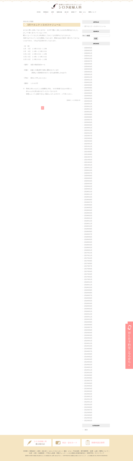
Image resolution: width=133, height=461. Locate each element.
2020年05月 (88, 178)
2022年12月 (88, 130)
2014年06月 (88, 354)
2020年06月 (88, 175)
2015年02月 (88, 338)
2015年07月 (88, 327)
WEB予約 (90, 453)
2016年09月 (88, 290)
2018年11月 (88, 223)
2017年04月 (88, 271)
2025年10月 (88, 58)
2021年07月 (88, 157)
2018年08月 (88, 231)
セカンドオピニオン (55, 451)
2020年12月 (88, 167)
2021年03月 (88, 162)
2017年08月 (88, 263)
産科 (38, 451)
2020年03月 (88, 183)
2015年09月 (88, 322)
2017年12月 (88, 253)
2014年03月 (88, 362)
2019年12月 (88, 191)
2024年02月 (88, 101)
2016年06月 (88, 298)
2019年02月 (88, 215)
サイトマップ (99, 453)
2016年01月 (88, 311)
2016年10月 (88, 287)
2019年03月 (88, 213)
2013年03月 (88, 391)
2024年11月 (88, 80)
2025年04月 (88, 66)
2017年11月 (88, 255)
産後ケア (73, 12)
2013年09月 (88, 375)
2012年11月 (88, 402)
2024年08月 (88, 88)
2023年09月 (88, 114)
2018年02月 (88, 247)
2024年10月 (88, 82)
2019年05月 (88, 207)
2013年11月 (88, 370)
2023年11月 (88, 109)
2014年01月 (88, 367)
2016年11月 (88, 285)
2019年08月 (88, 199)
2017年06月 (88, 269)
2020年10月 (88, 170)
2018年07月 (88, 234)
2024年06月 (88, 93)
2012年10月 (88, 404)
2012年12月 (88, 399)
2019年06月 (88, 205)
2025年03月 (88, 69)
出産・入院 (32, 453)
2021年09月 (88, 151)
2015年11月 (88, 317)
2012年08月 (88, 407)
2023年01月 (88, 127)
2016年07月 (88, 295)
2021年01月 (88, 165)
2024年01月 (88, 104)
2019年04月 (88, 210)
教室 (86, 430)
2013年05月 (88, 386)
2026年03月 (88, 50)
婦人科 (44, 451)
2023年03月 (88, 125)
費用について (92, 12)
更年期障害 (84, 451)
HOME (39, 12)
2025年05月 (88, 64)
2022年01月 (88, 143)
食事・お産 (94, 451)
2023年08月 (88, 117)
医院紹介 (32, 451)
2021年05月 (88, 159)
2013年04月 (88, 388)
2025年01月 (88, 74)
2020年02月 (88, 186)
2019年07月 (88, 202)
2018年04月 (88, 242)
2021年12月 (88, 146)
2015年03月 (88, 335)
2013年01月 (88, 396)
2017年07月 (88, 266)
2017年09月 (88, 261)
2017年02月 (88, 277)
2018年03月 (88, 245)
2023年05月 (88, 122)
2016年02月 (88, 308)
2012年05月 (88, 415)
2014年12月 (88, 343)
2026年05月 (88, 48)
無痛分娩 (59, 12)
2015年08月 (88, 324)
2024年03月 (88, 98)
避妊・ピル (67, 451)
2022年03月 (88, 141)
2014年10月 (88, 346)
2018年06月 (88, 237)
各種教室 (41, 453)
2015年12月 (88, 314)
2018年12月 (88, 221)
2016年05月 (88, 301)
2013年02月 (88, 394)
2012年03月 (88, 418)
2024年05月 (88, 96)
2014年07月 (88, 351)
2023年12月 (88, 106)
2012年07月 (88, 410)
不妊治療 (76, 451)
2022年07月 (88, 135)
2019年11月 (88, 194)
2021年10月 (88, 149)
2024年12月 (88, 77)
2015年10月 (88, 319)
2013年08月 (88, 378)
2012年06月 (88, 412)
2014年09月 (88, 348)
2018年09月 (88, 229)
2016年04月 (88, 303)
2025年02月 (88, 72)
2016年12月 (88, 282)
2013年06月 (88, 383)
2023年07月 (88, 120)
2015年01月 (88, 340)
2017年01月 (88, 279)
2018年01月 (88, 250)
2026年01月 (88, 53)
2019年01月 (88, 218)
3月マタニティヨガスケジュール (44, 24)
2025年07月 (88, 61)
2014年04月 (88, 359)
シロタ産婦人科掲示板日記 (76, 453)
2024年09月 (88, 85)
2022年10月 (88, 133)
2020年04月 (88, 181)
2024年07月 (88, 90)
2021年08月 (88, 154)
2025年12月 (88, 56)
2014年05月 (88, 356)
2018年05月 (88, 239)
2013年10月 (88, 372)
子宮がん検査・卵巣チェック (55, 453)
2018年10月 (88, 226)
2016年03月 (88, 306)
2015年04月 (88, 332)
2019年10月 (88, 197)
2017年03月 (88, 274)
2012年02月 (88, 420)
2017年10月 (88, 258)
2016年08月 (88, 292)
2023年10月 (88, 111)
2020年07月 (88, 173)
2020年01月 (88, 189)
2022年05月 (88, 138)
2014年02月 (88, 364)
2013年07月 (88, 380)
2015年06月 (88, 330)
